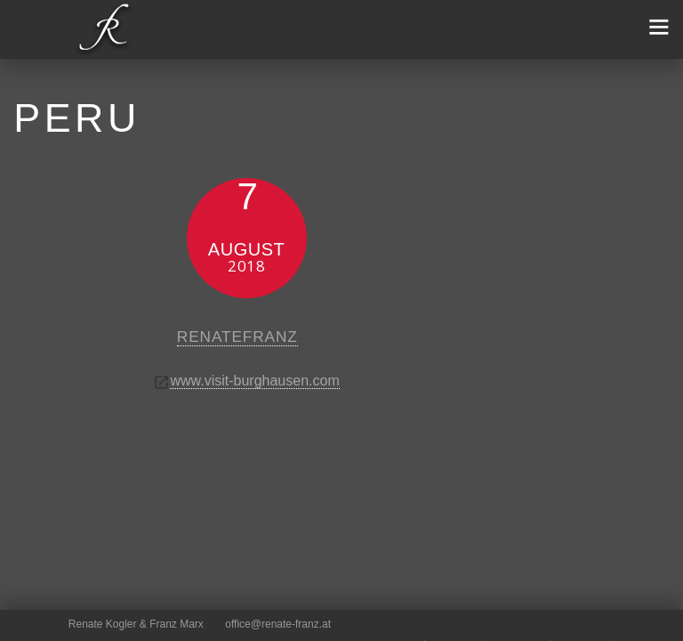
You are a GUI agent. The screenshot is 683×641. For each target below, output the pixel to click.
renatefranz (237, 336)
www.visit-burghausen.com (254, 380)
